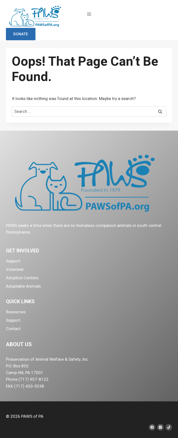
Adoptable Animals (23, 286)
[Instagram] (160, 427)
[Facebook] (152, 427)
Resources (16, 312)
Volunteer (15, 269)
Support (13, 261)
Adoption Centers (22, 278)
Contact (13, 329)
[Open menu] (89, 14)
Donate (20, 34)
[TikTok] (168, 427)
